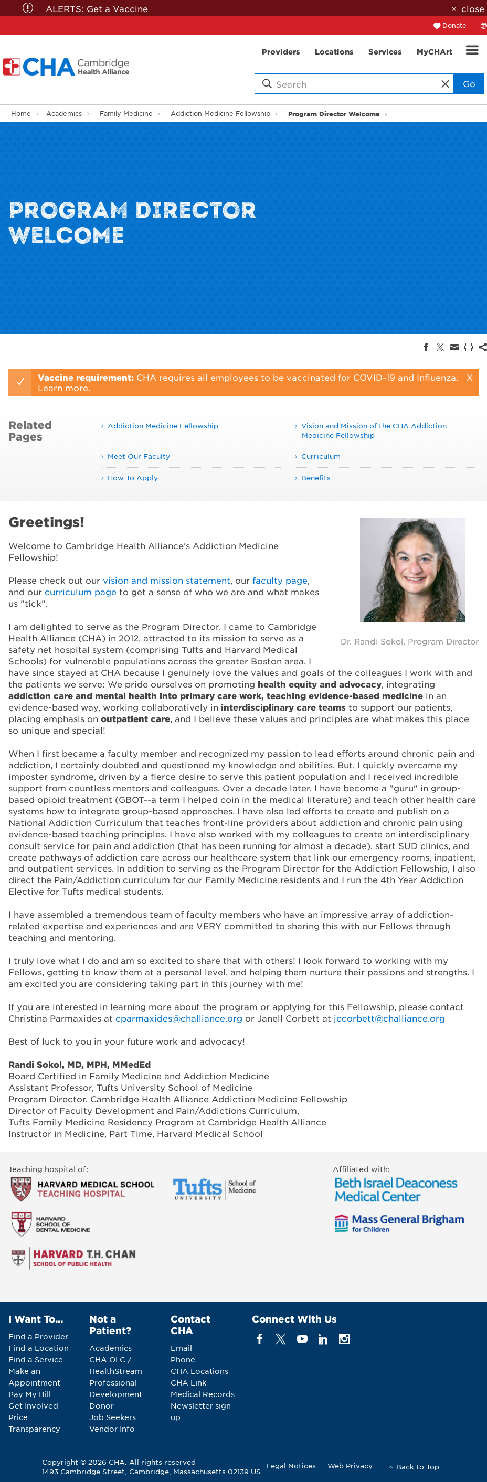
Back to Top (417, 1466)
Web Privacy (350, 1465)
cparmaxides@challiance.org (178, 1018)
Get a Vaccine (119, 8)
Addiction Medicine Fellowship (220, 113)
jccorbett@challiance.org (389, 1018)
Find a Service (35, 1359)
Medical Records (203, 1394)
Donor (101, 1405)
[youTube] (302, 1339)
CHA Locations (199, 1371)
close (472, 8)
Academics (64, 113)
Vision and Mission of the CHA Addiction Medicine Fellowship (374, 430)
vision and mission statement (166, 580)
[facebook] (260, 1339)
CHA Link (188, 1382)
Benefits (316, 477)
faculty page (280, 580)
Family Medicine (126, 113)
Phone (183, 1359)
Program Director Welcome (334, 113)
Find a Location (38, 1347)
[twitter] (281, 1339)
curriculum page (81, 591)
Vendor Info (112, 1428)
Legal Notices (291, 1465)
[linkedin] (323, 1339)
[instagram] (344, 1339)
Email (181, 1347)
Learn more (63, 387)
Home (21, 113)
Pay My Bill (29, 1394)
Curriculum (321, 456)
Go (469, 83)
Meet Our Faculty (139, 456)
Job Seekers (112, 1417)
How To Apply (133, 477)
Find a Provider (38, 1336)
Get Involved (33, 1405)
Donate (454, 25)
